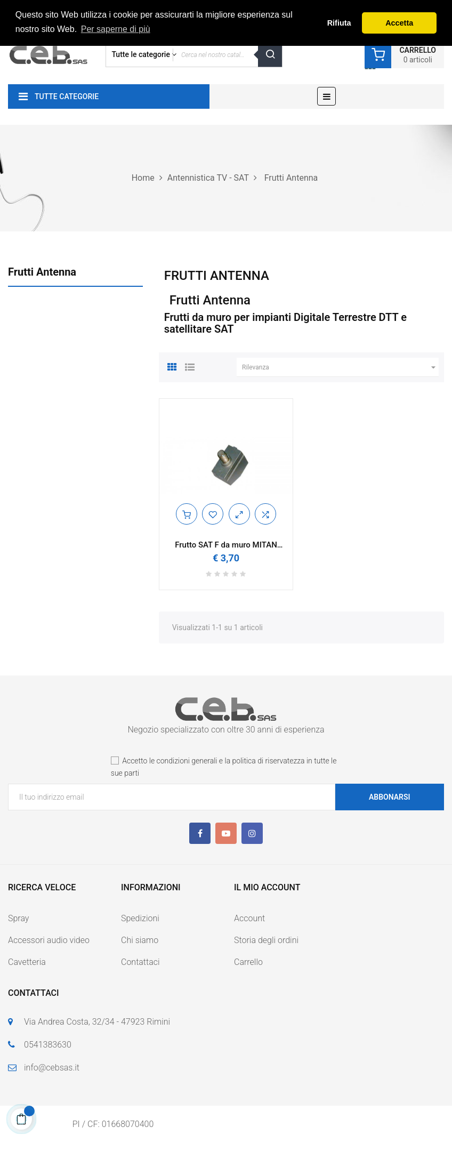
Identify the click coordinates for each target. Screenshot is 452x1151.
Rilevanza (340, 367)
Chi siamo (139, 940)
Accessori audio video (49, 940)
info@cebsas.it (51, 1068)
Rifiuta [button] (339, 23)
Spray (18, 918)
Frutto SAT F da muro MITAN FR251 (226, 545)
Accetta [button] (399, 23)
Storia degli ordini (266, 940)
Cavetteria (27, 962)
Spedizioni (140, 918)
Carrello (248, 962)
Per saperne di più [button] (115, 29)
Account (249, 918)
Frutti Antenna (42, 271)
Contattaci (140, 962)
